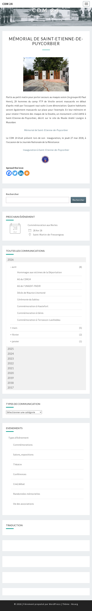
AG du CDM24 (24, 279)
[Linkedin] (21, 173)
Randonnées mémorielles (26, 493)
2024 (11, 353)
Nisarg (74, 604)
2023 (11, 358)
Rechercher (12, 194)
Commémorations (23, 444)
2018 (11, 382)
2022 (11, 363)
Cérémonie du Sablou (28, 299)
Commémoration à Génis (30, 312)
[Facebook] (9, 173)
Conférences (19, 474)
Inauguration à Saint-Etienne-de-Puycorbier (46, 149)
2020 (11, 373)
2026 (11, 259)
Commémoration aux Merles (43, 225)
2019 (11, 378)
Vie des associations (23, 503)
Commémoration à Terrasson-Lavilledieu (38, 319)
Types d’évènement (18, 437)
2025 (11, 348)
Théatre (17, 464)
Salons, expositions (23, 454)
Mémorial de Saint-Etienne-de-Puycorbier (46, 130)
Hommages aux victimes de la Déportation (39, 272)
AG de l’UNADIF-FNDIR (29, 285)
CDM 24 (7, 4)
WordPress (55, 604)
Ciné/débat (19, 484)
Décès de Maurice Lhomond (31, 292)
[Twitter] (15, 173)
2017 (11, 387)
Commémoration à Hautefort (32, 306)
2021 (11, 368)
